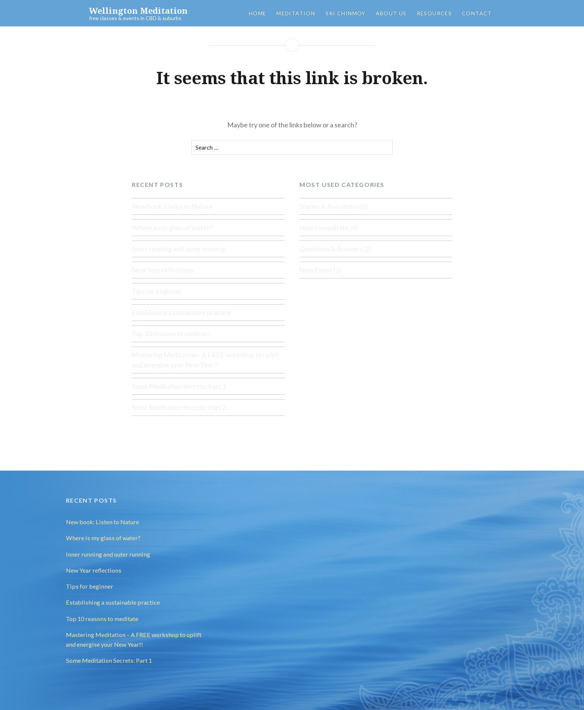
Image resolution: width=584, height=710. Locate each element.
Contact (477, 13)
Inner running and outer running (178, 249)
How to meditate (324, 227)
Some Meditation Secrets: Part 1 (179, 386)
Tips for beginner (157, 291)
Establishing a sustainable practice (181, 312)
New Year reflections (163, 270)
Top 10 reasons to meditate (171, 333)
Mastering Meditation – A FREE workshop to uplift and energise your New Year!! (205, 360)
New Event (315, 270)
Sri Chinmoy (345, 13)
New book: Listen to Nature (172, 206)
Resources (434, 13)
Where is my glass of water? (172, 227)
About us (391, 13)
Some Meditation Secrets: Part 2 (179, 407)
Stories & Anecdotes (329, 206)
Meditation (295, 13)
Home (258, 13)
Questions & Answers (330, 249)
